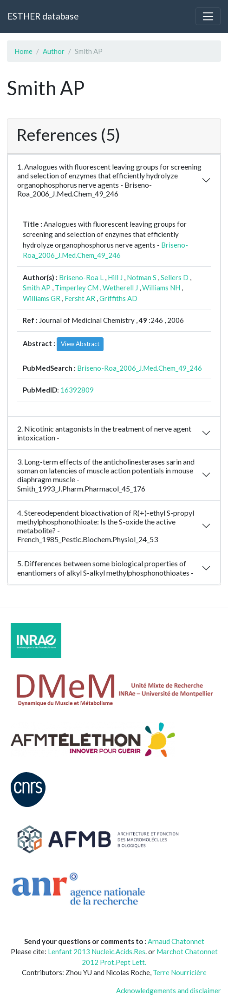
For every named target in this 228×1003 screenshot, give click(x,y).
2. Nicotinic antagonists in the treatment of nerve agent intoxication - (104, 433)
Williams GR (41, 298)
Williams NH (161, 287)
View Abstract (80, 343)
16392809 (77, 390)
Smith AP (37, 287)
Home (23, 51)
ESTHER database (42, 16)
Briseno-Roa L (81, 277)
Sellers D (175, 277)
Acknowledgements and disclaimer (168, 990)
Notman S (141, 277)
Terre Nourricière (180, 972)
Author (54, 51)
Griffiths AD (118, 298)
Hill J (115, 277)
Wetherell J (120, 287)
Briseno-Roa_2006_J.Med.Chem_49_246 (139, 368)
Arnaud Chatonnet (176, 941)
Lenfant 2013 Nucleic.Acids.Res (96, 951)
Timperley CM (76, 287)
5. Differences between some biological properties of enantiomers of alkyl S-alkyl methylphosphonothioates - (105, 568)
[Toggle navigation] (208, 16)
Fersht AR (80, 298)
